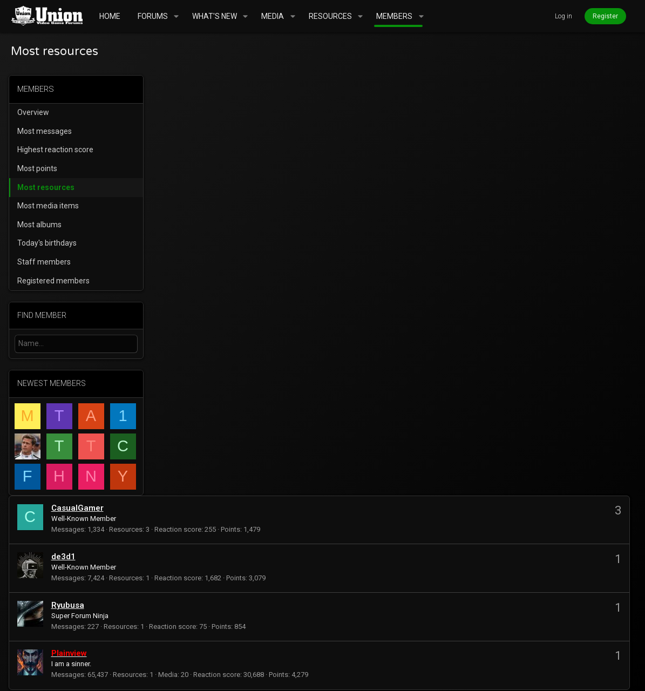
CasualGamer (225, 87)
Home (592, 644)
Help (567, 644)
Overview (35, 112)
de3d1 (211, 136)
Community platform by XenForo (121, 674)
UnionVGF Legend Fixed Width (73, 644)
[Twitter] (629, 674)
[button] (176, 16)
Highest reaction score (57, 149)
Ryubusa (215, 184)
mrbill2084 (187, 598)
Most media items (50, 205)
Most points (39, 168)
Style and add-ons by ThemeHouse (302, 674)
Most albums (41, 224)
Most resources (48, 187)
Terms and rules (457, 644)
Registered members (55, 280)
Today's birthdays (49, 243)
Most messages (46, 131)
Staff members (46, 262)
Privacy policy (523, 644)
